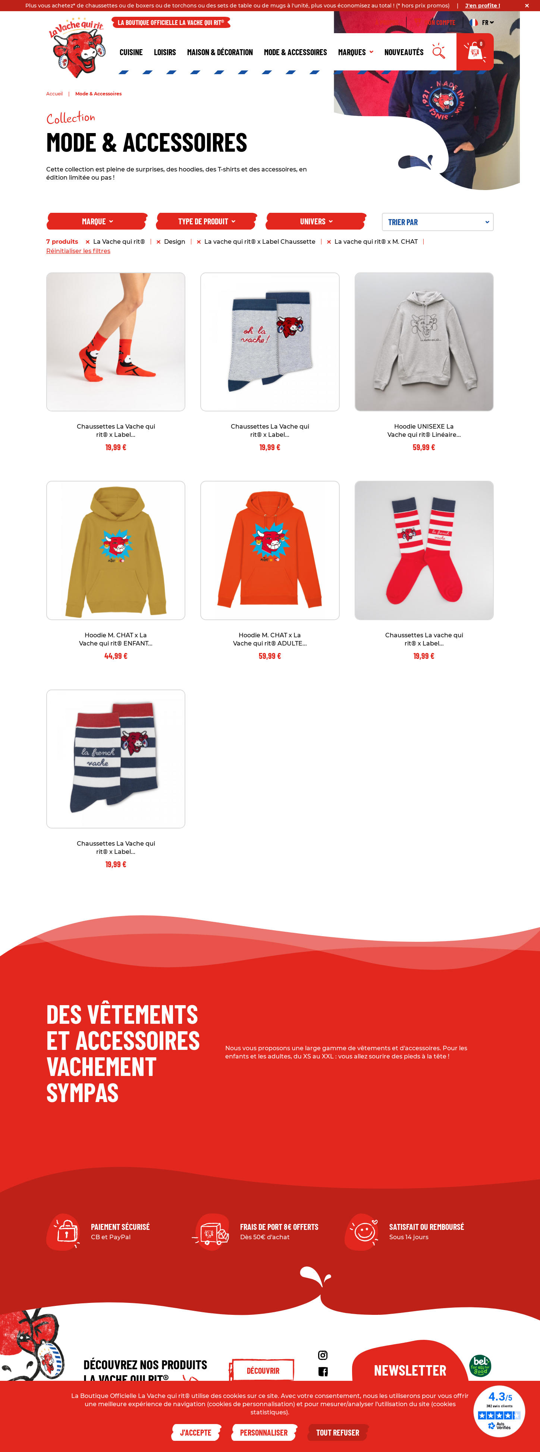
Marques (355, 52)
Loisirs (165, 52)
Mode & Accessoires (295, 52)
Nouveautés (404, 52)
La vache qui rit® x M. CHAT (376, 241)
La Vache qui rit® (119, 241)
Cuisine (131, 52)
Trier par (438, 222)
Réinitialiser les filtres (78, 251)
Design (174, 241)
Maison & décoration (220, 52)
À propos (387, 22)
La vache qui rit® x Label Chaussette (259, 241)
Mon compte (434, 22)
